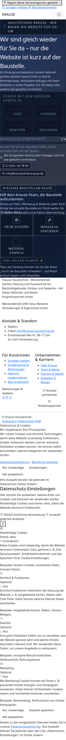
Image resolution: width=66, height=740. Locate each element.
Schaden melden (19, 361)
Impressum (9, 421)
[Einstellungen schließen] (3, 523)
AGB (38, 421)
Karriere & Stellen (52, 374)
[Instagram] (7, 397)
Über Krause (49, 365)
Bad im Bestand (18, 382)
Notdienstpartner (49, 404)
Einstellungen (38, 468)
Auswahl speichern (41, 710)
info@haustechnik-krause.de (22, 173)
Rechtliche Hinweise (45, 462)
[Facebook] (4, 397)
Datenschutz (26, 421)
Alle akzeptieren (12, 474)
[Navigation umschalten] (59, 14)
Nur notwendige (13, 468)
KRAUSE (8, 14)
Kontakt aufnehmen (49, 393)
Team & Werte (50, 369)
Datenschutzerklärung (14, 462)
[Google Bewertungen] (10, 397)
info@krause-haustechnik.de (35, 331)
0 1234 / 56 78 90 (15, 166)
